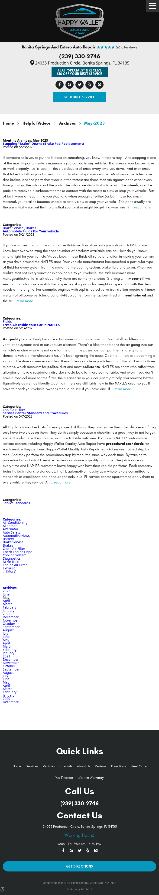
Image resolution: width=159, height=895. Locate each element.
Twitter (79, 85)
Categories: (12, 519)
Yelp (89, 85)
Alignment (11, 526)
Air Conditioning (15, 522)
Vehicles (49, 766)
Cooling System (14, 555)
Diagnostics (11, 558)
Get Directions (79, 866)
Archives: (10, 587)
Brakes (31, 228)
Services (32, 766)
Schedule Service (79, 97)
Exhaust (9, 568)
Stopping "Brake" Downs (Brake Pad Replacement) (43, 143)
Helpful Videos (37, 123)
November (11, 620)
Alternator (10, 529)
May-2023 (94, 123)
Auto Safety (11, 532)
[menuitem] (17, 766)
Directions (118, 766)
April (6, 601)
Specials (65, 766)
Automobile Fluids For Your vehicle (31, 231)
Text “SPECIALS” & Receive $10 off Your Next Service (79, 72)
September (11, 627)
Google (69, 85)
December (11, 617)
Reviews (101, 766)
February (9, 607)
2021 (6, 656)
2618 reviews (126, 47)
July (5, 633)
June (6, 594)
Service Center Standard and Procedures (35, 413)
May (6, 640)
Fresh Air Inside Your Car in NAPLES (31, 325)
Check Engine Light (17, 552)
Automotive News (16, 535)
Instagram (99, 85)
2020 (6, 698)
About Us (83, 766)
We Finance (64, 778)
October (9, 623)
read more (142, 207)
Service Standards (16, 503)
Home (8, 123)
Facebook (59, 85)
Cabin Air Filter (14, 410)
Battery (8, 539)
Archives (67, 123)
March (7, 604)
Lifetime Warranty (91, 778)
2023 (6, 591)
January (8, 610)
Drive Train (11, 561)
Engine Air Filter (15, 565)
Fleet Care (138, 766)
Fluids (7, 321)
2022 (6, 614)
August (8, 630)
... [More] (9, 571)
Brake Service (13, 228)
